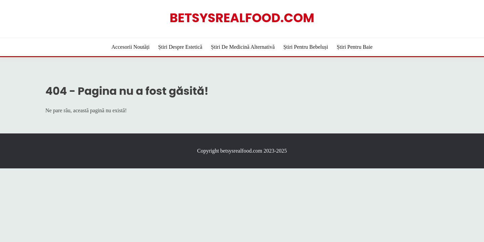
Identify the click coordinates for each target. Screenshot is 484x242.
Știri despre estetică (180, 47)
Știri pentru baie (355, 47)
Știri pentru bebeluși (305, 47)
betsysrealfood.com (242, 18)
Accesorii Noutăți (131, 47)
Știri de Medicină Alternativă (243, 47)
